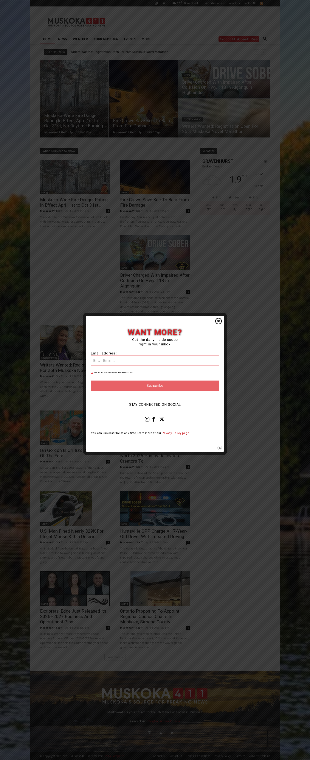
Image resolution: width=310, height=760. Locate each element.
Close (218, 321)
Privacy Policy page (175, 433)
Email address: (104, 353)
